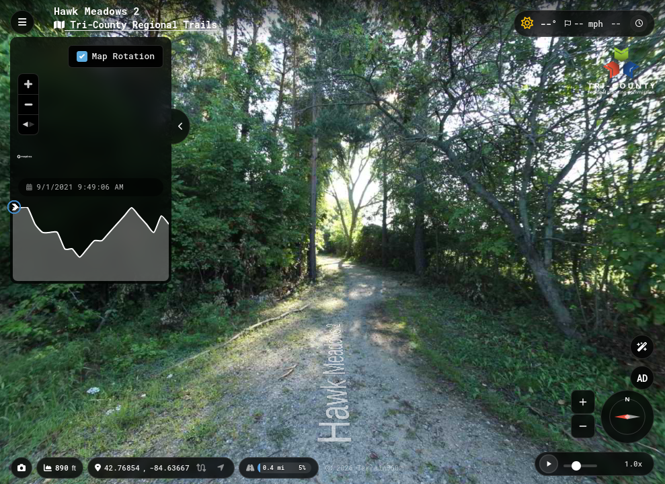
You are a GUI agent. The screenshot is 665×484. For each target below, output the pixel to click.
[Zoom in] (28, 84)
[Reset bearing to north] (28, 124)
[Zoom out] (28, 104)
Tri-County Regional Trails (135, 24)
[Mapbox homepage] (24, 162)
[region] (91, 107)
